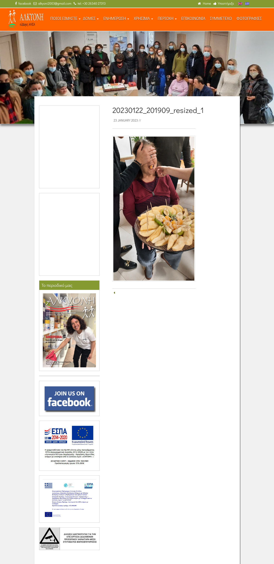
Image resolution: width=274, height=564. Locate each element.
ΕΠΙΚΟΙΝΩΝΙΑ (193, 18)
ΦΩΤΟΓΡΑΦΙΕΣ (249, 18)
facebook (23, 3)
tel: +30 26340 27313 (89, 3)
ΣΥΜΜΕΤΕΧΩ (221, 18)
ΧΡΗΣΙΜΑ (143, 18)
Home (204, 3)
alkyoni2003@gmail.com (52, 3)
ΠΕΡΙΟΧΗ (167, 18)
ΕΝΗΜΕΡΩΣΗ (116, 18)
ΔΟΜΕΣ (91, 18)
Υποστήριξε (223, 3)
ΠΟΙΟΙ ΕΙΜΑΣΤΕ (65, 18)
